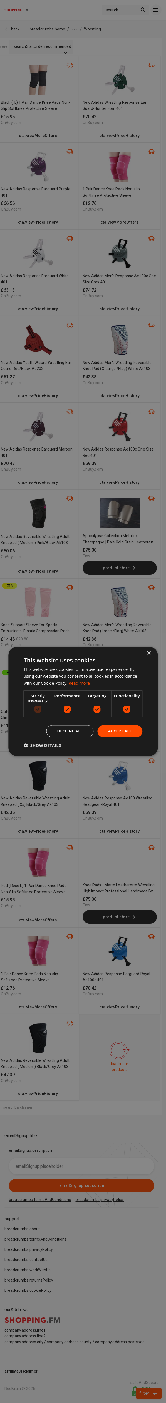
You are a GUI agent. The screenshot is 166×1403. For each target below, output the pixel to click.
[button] (42, 745)
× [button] (149, 653)
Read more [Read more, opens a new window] (79, 683)
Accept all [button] (120, 731)
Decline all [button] (70, 731)
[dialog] (83, 701)
